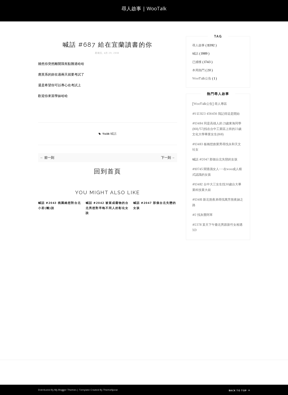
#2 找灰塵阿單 (202, 215)
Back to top (239, 390)
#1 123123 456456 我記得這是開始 (216, 114)
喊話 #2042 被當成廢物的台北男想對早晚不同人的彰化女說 (107, 208)
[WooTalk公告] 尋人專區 (209, 104)
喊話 (113, 134)
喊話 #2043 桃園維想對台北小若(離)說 (59, 205)
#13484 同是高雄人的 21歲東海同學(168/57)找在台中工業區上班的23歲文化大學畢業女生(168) (216, 128)
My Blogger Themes (65, 389)
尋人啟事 (198, 45)
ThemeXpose (110, 389)
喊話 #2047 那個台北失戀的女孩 (154, 205)
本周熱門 (198, 70)
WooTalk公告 (202, 78)
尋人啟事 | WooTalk (144, 8)
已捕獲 (197, 62)
